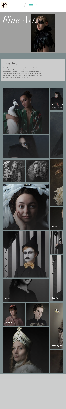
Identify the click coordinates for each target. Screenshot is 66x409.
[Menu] (30, 5)
